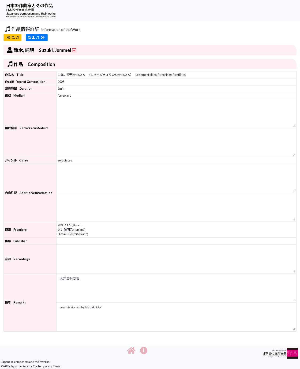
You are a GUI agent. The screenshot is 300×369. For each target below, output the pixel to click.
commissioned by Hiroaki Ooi (176, 317)
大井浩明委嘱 (176, 288)
